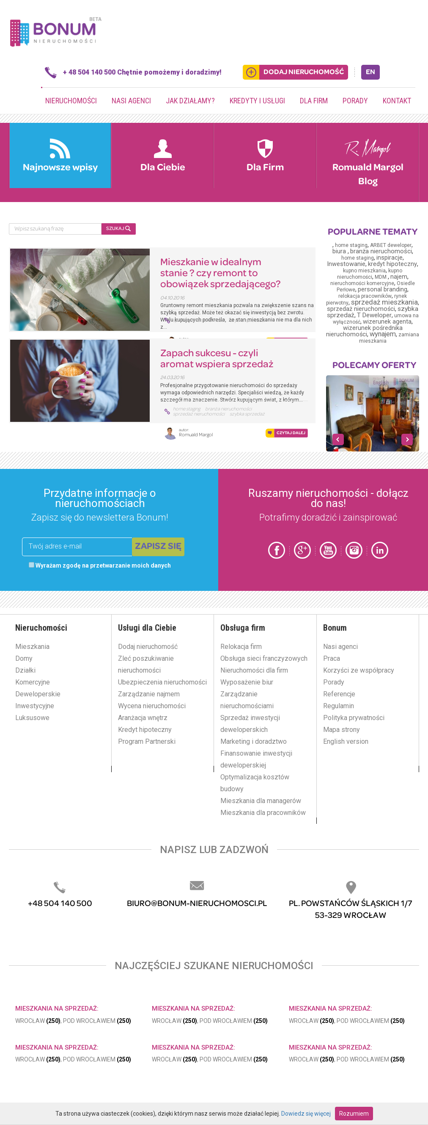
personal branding (382, 289)
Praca (331, 658)
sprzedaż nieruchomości (199, 320)
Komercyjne (32, 682)
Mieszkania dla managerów (260, 801)
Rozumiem (354, 1113)
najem (398, 276)
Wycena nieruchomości (152, 706)
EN (370, 72)
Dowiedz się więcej (306, 1113)
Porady (355, 100)
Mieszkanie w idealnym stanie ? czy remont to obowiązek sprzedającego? (220, 274)
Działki (25, 670)
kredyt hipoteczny (392, 264)
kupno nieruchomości (370, 274)
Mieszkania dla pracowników (263, 813)
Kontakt (397, 100)
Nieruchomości (71, 100)
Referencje (339, 694)
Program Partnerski (147, 741)
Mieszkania (32, 647)
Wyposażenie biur (246, 682)
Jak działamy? (190, 100)
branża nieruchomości (228, 409)
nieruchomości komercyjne (362, 283)
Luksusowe (32, 718)
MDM (381, 277)
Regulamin (338, 706)
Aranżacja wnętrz (142, 718)
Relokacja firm (241, 647)
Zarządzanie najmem (149, 694)
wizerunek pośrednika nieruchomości (364, 331)
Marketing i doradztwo (253, 741)
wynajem (383, 334)
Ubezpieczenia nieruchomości (162, 682)
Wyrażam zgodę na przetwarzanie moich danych (100, 565)
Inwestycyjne (34, 706)
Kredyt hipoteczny (145, 730)
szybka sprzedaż (247, 320)
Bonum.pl (56, 31)
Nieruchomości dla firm (254, 670)
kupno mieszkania (364, 271)
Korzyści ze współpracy (358, 670)
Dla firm (314, 100)
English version (345, 741)
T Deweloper (374, 315)
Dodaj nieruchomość (148, 647)
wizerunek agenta (387, 321)
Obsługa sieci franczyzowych (263, 658)
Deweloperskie (37, 694)
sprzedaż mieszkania (384, 302)
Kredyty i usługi (257, 100)
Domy (24, 658)
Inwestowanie (346, 264)
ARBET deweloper (391, 245)
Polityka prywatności (353, 718)
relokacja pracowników (365, 296)
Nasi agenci (131, 100)
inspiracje (389, 257)
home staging (186, 409)
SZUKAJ (118, 228)
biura (340, 251)
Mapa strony (341, 730)
